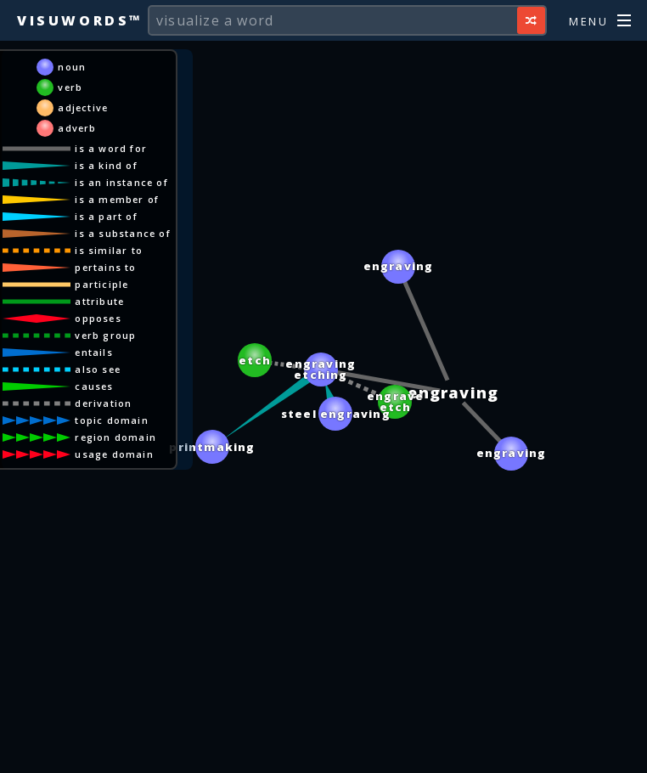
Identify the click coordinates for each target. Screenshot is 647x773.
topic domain (114, 420)
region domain (119, 437)
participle (105, 284)
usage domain (117, 454)
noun (75, 66)
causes (97, 386)
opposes (101, 318)
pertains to (108, 267)
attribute (102, 301)
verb (73, 87)
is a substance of (125, 233)
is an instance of (124, 182)
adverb (80, 127)
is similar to (112, 250)
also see (101, 369)
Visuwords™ (80, 20)
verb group (108, 335)
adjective (86, 107)
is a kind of (109, 165)
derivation (106, 403)
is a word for (114, 148)
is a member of (120, 199)
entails (96, 352)
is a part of (109, 216)
